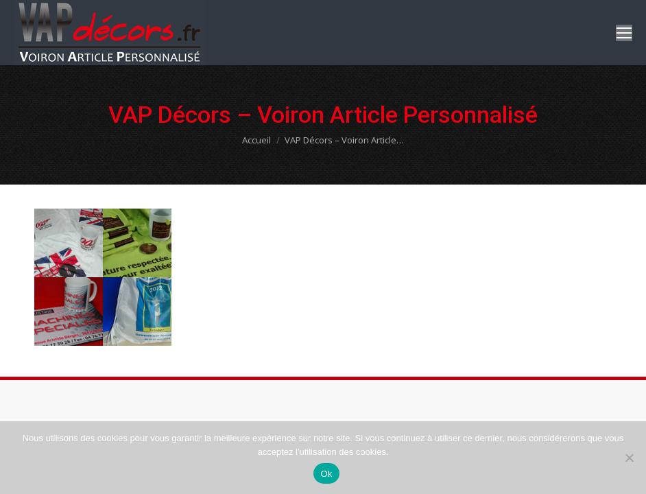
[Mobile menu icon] (624, 33)
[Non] (629, 457)
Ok (326, 474)
